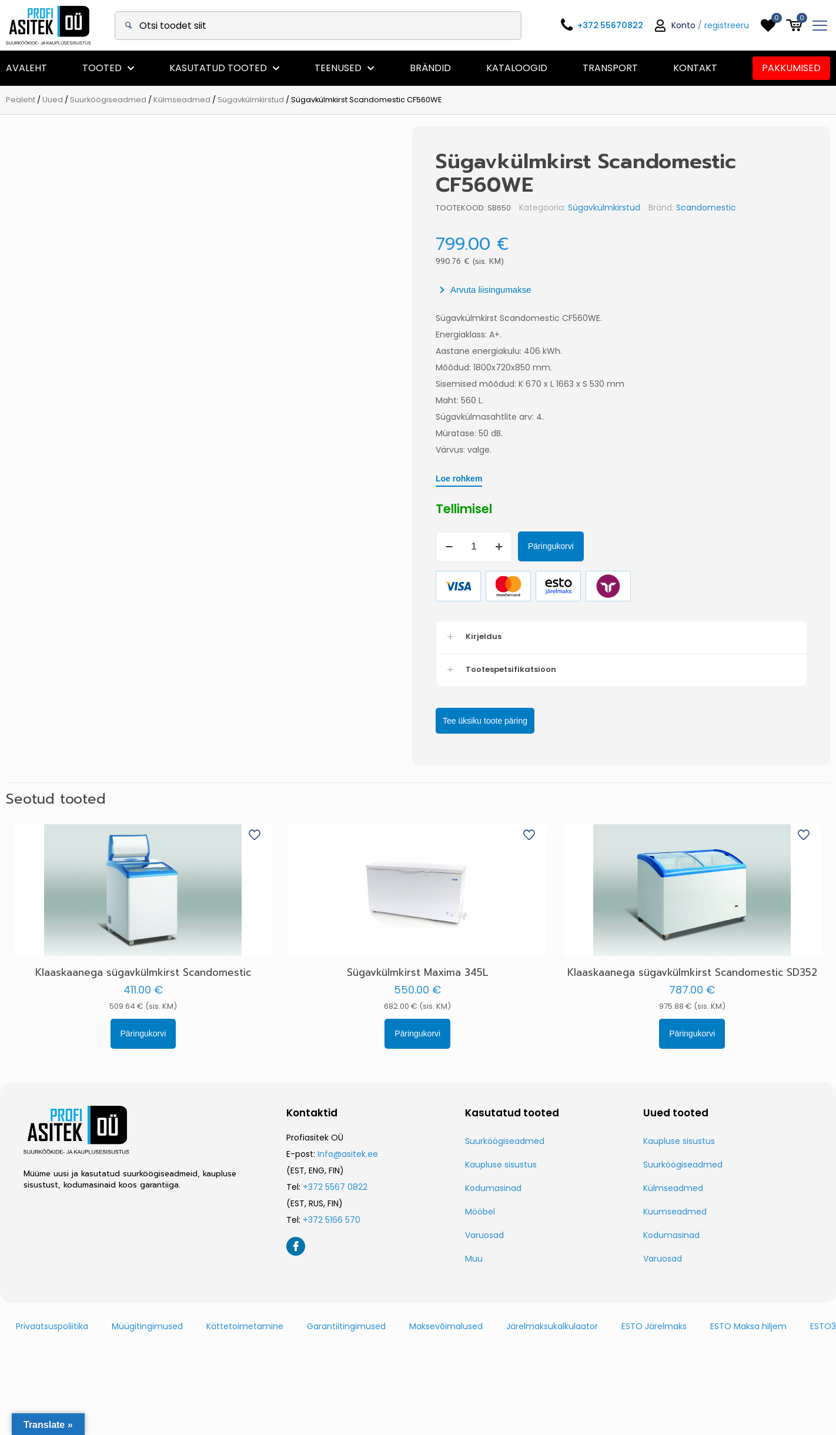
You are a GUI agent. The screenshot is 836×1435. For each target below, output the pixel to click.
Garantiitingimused (346, 1324)
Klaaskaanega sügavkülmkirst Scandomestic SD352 (692, 970)
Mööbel (480, 1210)
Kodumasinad (493, 1186)
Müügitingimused (147, 1324)
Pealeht (20, 99)
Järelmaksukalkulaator (552, 1324)
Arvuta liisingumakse (532, 290)
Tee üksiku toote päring (526, 719)
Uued (52, 99)
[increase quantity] (540, 546)
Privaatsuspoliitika (52, 1324)
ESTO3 (823, 1324)
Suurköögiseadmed (108, 99)
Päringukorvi (592, 546)
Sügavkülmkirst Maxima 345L (418, 970)
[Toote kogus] (515, 546)
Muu (474, 1257)
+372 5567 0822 (335, 1185)
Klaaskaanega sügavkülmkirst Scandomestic (143, 970)
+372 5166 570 (331, 1218)
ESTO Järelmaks (654, 1324)
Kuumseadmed (675, 1210)
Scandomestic (747, 207)
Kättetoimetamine (244, 1324)
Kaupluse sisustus (501, 1163)
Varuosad (484, 1233)
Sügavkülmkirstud (251, 99)
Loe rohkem (500, 478)
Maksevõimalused (446, 1324)
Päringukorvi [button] (143, 1031)
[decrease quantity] (490, 546)
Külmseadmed (181, 99)
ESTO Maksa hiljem (748, 1324)
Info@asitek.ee (347, 1152)
